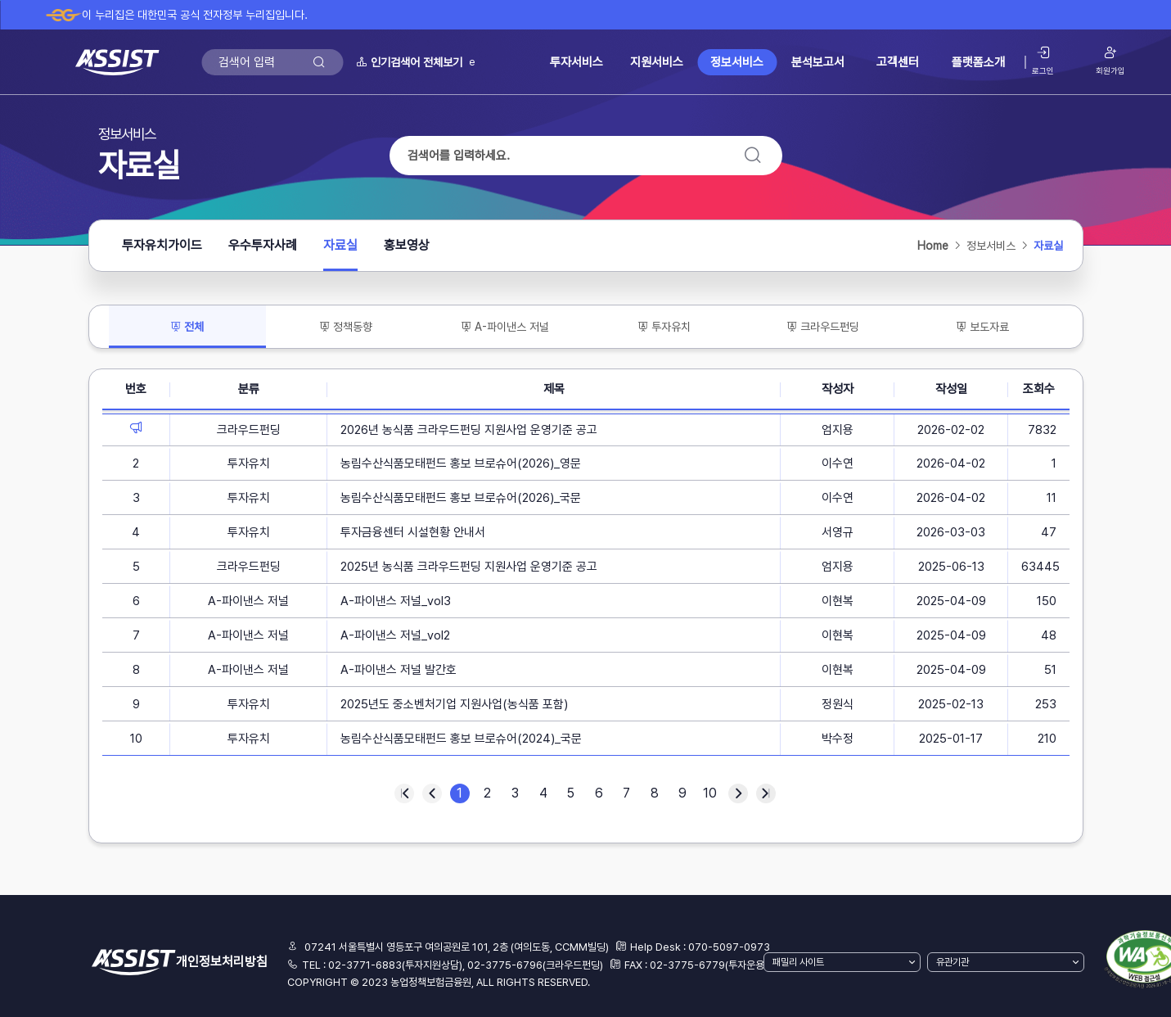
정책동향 (345, 326)
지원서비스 (656, 62)
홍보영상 (407, 245)
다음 (738, 793)
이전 (432, 793)
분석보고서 (817, 62)
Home (932, 245)
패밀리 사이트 (798, 962)
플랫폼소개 (978, 62)
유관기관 (952, 962)
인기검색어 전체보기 (409, 62)
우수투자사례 (262, 245)
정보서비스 (736, 62)
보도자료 (982, 326)
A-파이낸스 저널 (505, 326)
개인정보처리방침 (222, 962)
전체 (193, 330)
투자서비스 (576, 62)
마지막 (766, 793)
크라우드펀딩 (822, 326)
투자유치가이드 (162, 245)
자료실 (340, 250)
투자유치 (664, 326)
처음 (404, 793)
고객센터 (897, 62)
